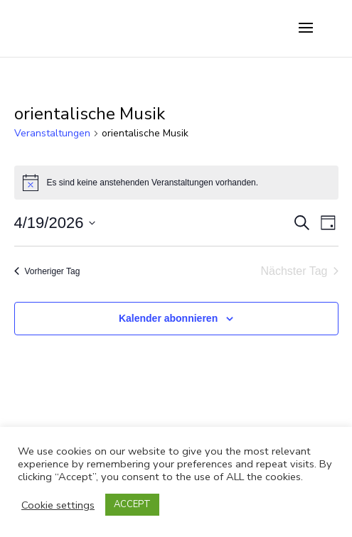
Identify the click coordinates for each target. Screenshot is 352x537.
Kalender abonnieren (168, 318)
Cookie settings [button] (58, 505)
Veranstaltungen (52, 133)
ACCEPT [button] (132, 504)
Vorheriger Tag (47, 271)
